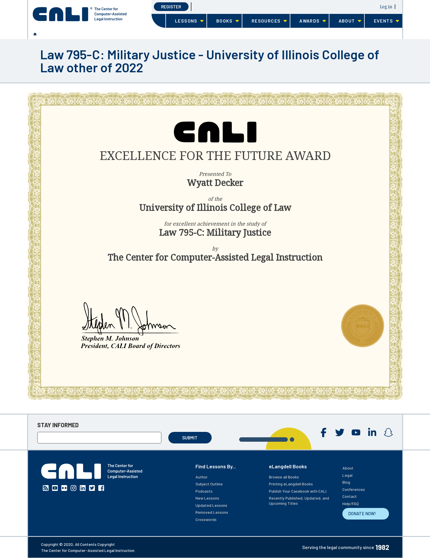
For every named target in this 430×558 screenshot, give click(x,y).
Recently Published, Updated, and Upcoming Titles (299, 501)
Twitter (339, 432)
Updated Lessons (211, 505)
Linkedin (372, 432)
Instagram (388, 432)
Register (171, 6)
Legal (347, 475)
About (347, 467)
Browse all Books (284, 476)
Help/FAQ (350, 503)
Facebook (323, 432)
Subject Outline (209, 483)
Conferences (353, 489)
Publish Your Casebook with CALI (297, 491)
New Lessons (207, 498)
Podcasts (204, 491)
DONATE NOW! (362, 513)
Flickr (64, 488)
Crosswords (206, 519)
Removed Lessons (211, 512)
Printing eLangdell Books (291, 483)
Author (201, 476)
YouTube (356, 432)
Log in (386, 6)
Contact (349, 496)
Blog (346, 482)
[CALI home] (80, 14)
